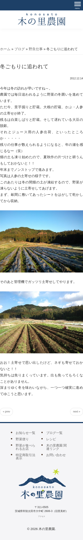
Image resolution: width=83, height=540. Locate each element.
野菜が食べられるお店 (25, 447)
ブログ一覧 (54, 433)
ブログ (19, 49)
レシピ (51, 439)
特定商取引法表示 (25, 456)
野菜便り (22, 439)
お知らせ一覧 (25, 433)
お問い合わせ (56, 455)
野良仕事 (36, 49)
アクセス (41, 516)
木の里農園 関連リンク (56, 447)
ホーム (5, 49)
